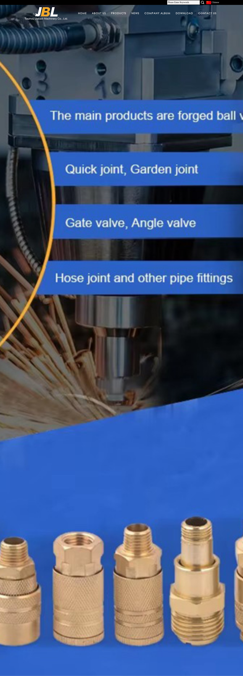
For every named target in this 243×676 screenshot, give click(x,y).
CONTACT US (207, 13)
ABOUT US (99, 13)
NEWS (135, 13)
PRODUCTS (118, 13)
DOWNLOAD (184, 13)
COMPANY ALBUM (157, 13)
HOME (82, 13)
